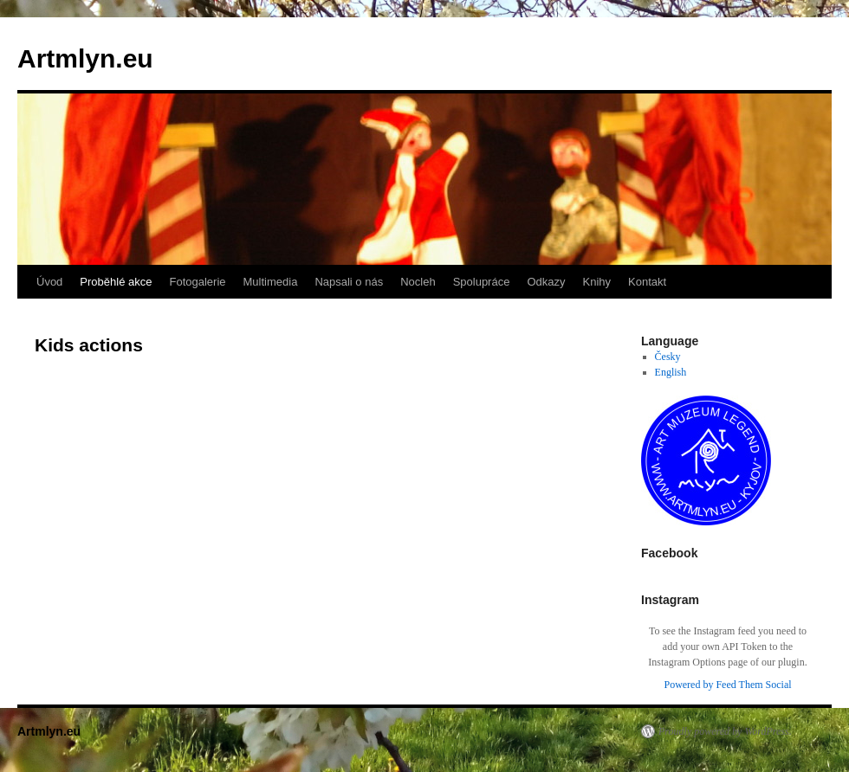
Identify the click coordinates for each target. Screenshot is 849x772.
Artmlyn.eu (85, 58)
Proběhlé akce (116, 281)
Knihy (597, 281)
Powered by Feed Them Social (727, 685)
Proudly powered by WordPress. (725, 731)
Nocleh (417, 281)
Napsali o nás (348, 281)
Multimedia (270, 281)
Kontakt (647, 281)
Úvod (49, 281)
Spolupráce (481, 281)
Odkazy (546, 281)
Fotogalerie (197, 281)
